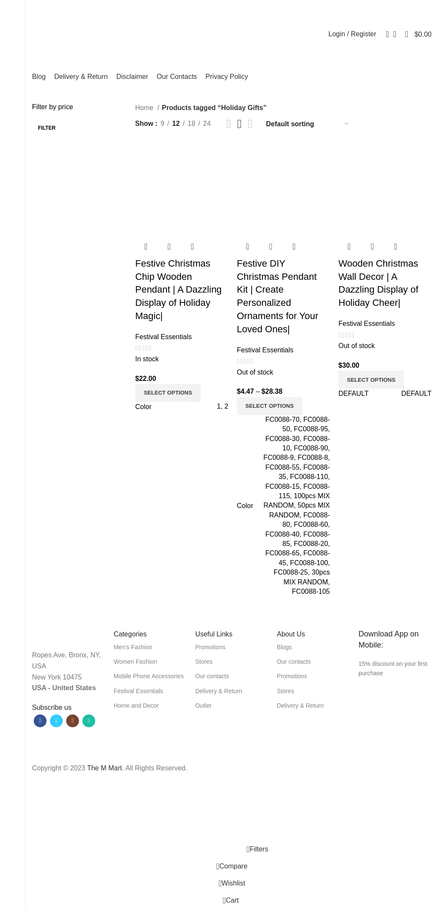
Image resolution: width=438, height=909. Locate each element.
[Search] (384, 34)
